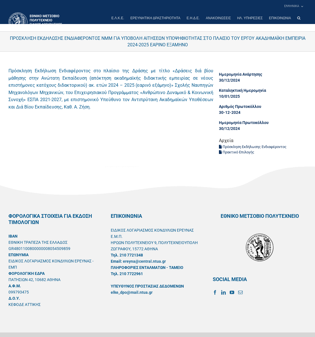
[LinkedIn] (223, 292)
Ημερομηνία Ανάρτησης (240, 74)
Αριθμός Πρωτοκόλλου (240, 106)
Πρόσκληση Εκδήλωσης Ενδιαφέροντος (252, 147)
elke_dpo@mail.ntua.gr (132, 292)
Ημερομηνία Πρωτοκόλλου (244, 122)
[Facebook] (215, 292)
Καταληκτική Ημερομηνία (242, 90)
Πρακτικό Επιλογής (236, 152)
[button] (298, 18)
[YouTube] (232, 292)
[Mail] (240, 292)
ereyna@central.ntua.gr (144, 261)
